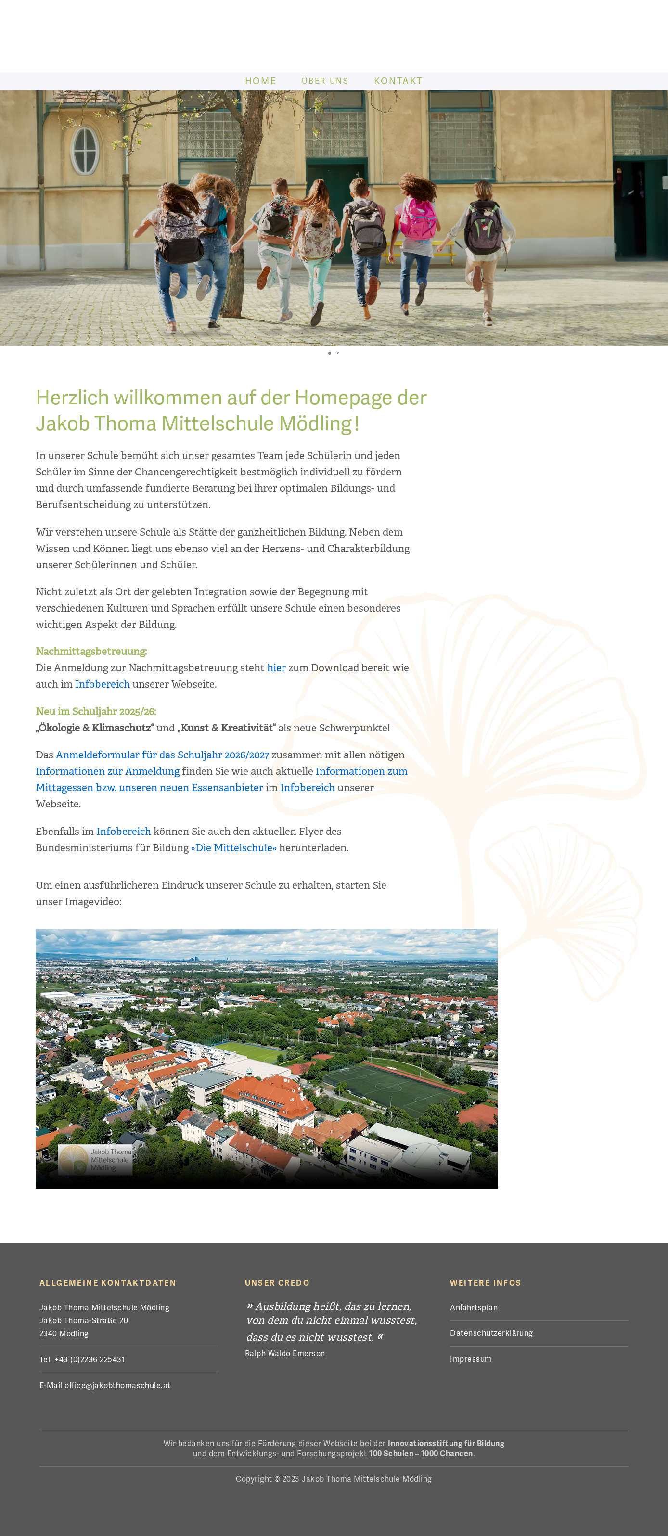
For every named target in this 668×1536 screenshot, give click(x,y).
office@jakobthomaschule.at (117, 1386)
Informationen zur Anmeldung (108, 771)
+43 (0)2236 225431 (89, 1360)
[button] (329, 353)
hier (276, 668)
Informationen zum (362, 771)
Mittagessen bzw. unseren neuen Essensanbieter (149, 787)
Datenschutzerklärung (491, 1333)
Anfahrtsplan (474, 1308)
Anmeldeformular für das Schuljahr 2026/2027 (162, 755)
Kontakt (400, 81)
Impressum (470, 1359)
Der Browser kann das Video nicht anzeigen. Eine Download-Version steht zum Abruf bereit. (267, 1059)
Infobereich (102, 684)
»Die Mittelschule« (234, 848)
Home (260, 81)
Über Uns (326, 81)
